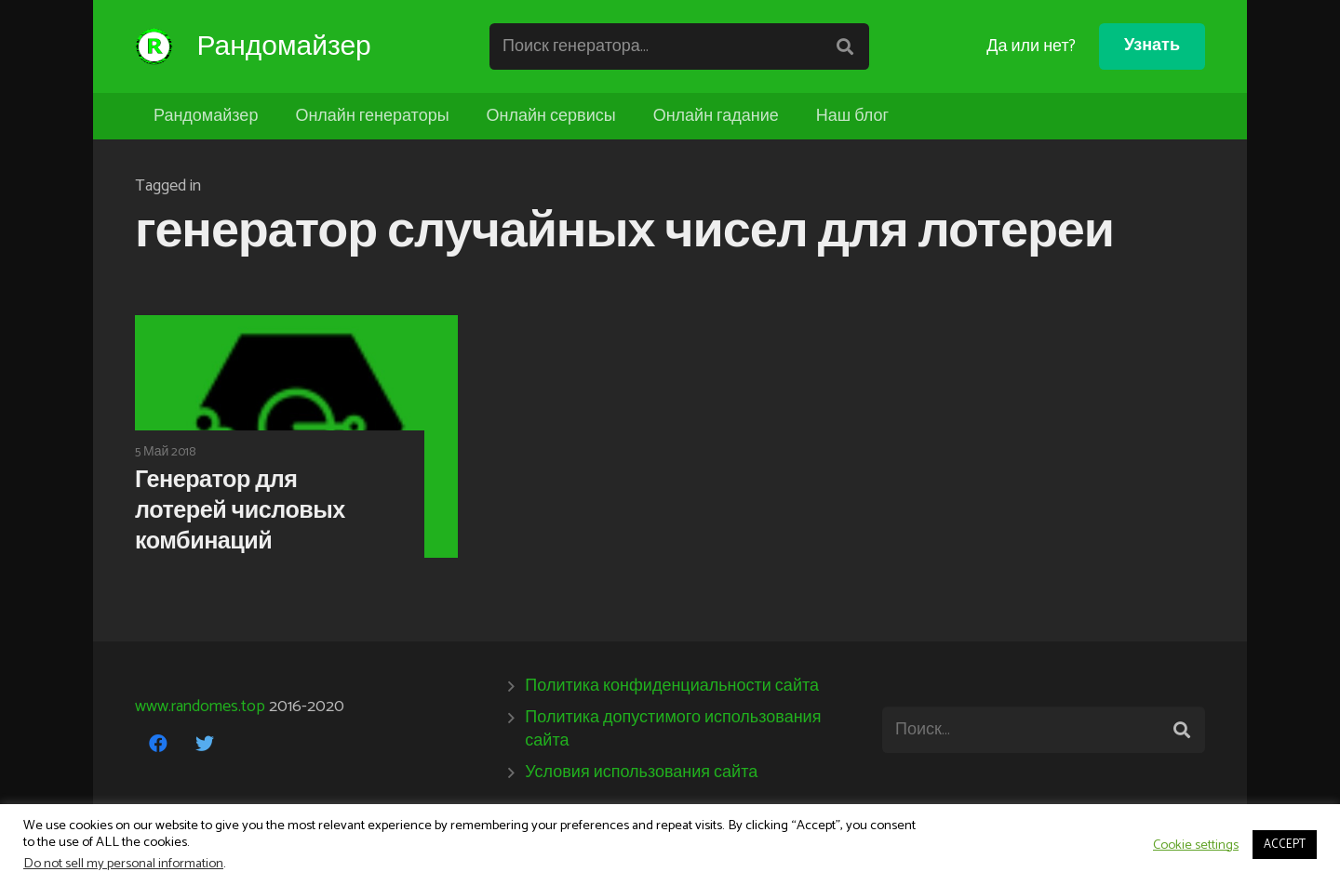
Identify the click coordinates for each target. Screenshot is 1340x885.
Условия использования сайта (641, 772)
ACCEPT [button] (1285, 844)
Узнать (1152, 45)
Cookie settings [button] (1196, 845)
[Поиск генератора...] (683, 46)
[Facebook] (158, 743)
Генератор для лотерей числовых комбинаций (240, 511)
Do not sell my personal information (123, 863)
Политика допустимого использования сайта (673, 729)
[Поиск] (847, 46)
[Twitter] (204, 743)
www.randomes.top (200, 706)
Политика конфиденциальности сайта (672, 686)
